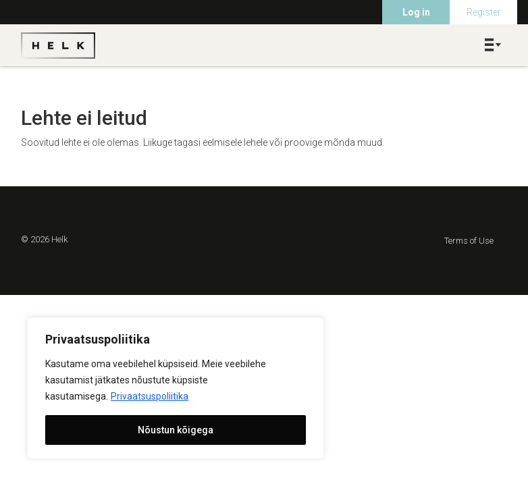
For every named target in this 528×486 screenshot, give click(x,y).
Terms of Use (469, 241)
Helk (58, 45)
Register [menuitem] (484, 12)
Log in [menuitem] (416, 12)
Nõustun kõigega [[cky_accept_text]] (175, 430)
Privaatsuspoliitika (149, 396)
